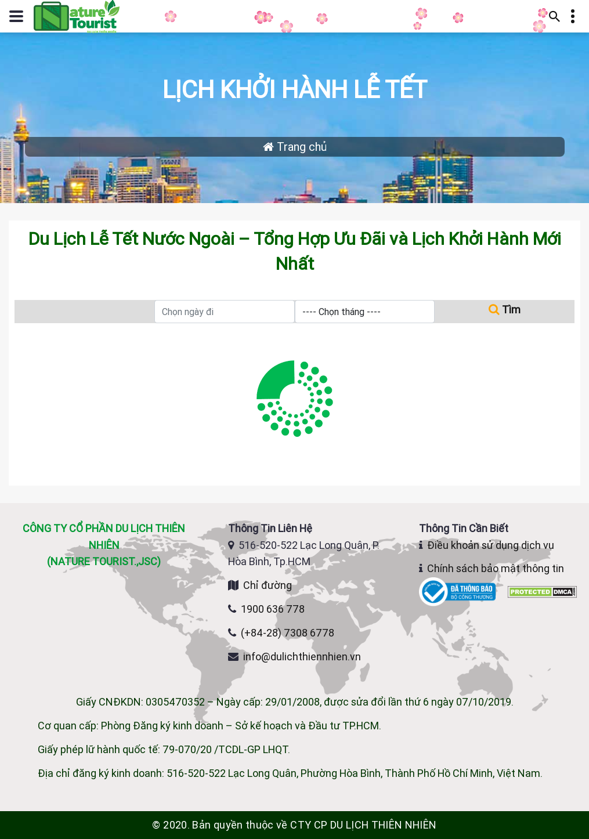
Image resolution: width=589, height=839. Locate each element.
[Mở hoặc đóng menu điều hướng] (16, 16)
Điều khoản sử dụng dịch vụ (490, 545)
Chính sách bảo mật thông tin (495, 568)
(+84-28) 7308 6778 (287, 632)
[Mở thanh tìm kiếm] (555, 16)
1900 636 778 (273, 609)
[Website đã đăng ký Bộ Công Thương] (458, 591)
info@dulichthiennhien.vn (302, 656)
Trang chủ (295, 146)
